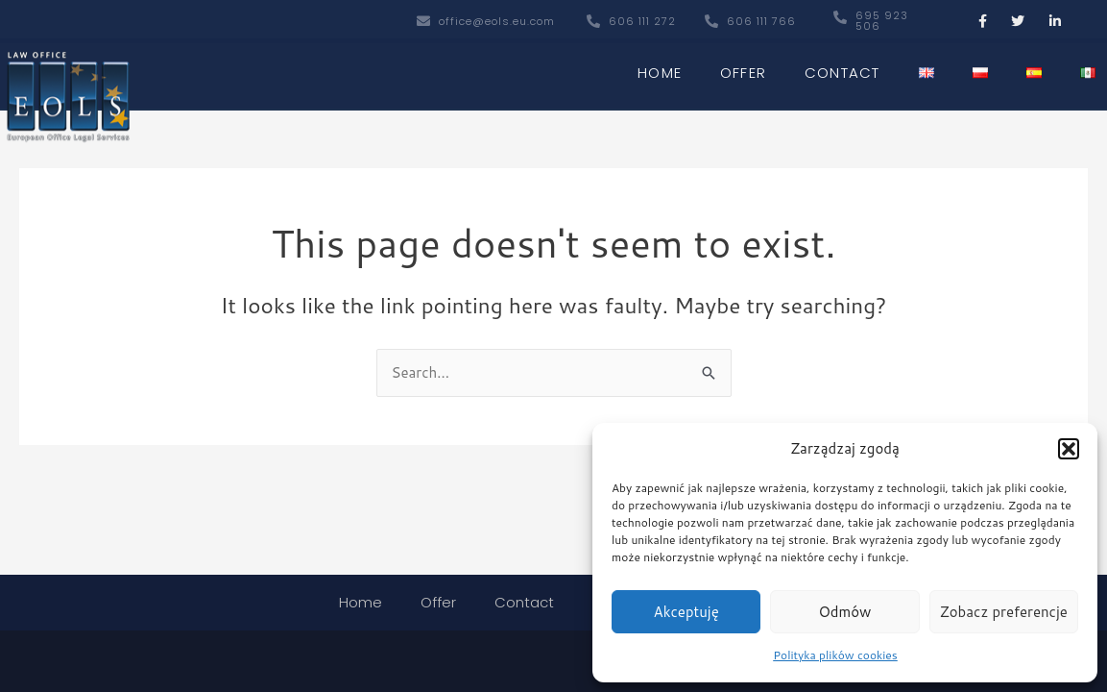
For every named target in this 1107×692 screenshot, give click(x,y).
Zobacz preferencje (1004, 612)
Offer (743, 69)
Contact (842, 69)
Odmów (845, 612)
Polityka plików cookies (835, 655)
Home (660, 69)
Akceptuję (686, 612)
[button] (1068, 448)
